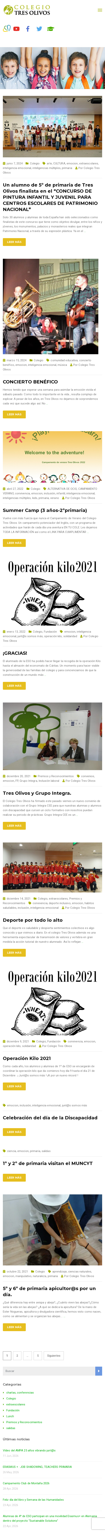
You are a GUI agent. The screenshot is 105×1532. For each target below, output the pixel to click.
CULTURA (59, 163)
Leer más (14, 242)
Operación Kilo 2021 (27, 1058)
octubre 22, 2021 (17, 1271)
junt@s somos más (30, 636)
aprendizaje (59, 1271)
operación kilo (53, 636)
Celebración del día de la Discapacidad (50, 1118)
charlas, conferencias (20, 1392)
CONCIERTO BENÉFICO (30, 382)
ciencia (11, 1151)
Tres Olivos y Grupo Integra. (37, 793)
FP (16, 781)
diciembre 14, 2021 (19, 898)
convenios (87, 776)
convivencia (22, 493)
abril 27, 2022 (15, 489)
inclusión (49, 493)
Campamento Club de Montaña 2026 (26, 1483)
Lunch (10, 1416)
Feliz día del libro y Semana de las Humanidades (33, 1499)
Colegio (35, 163)
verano (54, 498)
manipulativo (23, 1276)
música (62, 365)
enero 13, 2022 (16, 631)
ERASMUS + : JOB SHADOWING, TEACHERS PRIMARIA (37, 1467)
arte (49, 163)
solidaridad (70, 636)
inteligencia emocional (17, 168)
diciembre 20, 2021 (19, 776)
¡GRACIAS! (15, 653)
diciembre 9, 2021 (18, 1041)
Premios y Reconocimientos (56, 776)
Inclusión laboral (49, 781)
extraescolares (88, 163)
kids (34, 498)
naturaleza (39, 1276)
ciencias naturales (79, 1271)
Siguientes (53, 1355)
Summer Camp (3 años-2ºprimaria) (45, 510)
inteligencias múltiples (46, 168)
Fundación (50, 631)
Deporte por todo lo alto (33, 920)
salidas (46, 1151)
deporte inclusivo (60, 903)
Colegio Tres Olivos (82, 498)
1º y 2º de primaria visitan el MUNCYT (48, 1163)
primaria (67, 168)
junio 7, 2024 (15, 163)
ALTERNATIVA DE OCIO (62, 489)
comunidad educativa (64, 360)
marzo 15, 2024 (16, 360)
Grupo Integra (28, 781)
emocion (72, 163)
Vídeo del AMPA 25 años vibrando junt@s (29, 1450)
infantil (61, 493)
